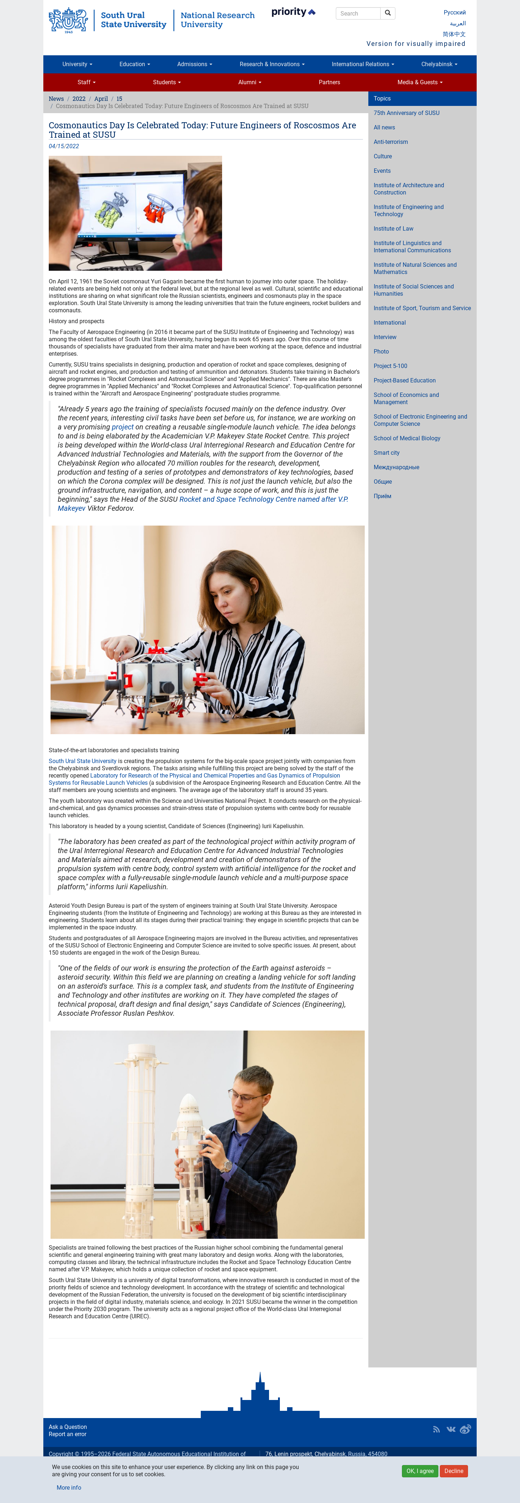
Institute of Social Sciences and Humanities (414, 290)
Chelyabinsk (439, 64)
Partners (329, 82)
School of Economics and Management (406, 398)
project (123, 427)
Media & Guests (420, 82)
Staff (87, 82)
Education (135, 64)
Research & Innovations (272, 64)
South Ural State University (83, 761)
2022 (79, 98)
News (56, 98)
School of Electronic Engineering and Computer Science (420, 420)
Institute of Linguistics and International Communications (412, 247)
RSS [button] (436, 1429)
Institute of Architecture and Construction (409, 189)
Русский (455, 12)
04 (52, 146)
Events (382, 170)
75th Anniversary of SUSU (406, 113)
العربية (458, 23)
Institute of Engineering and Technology (409, 211)
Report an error (67, 1434)
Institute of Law (393, 228)
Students (167, 82)
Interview (385, 337)
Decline (454, 1471)
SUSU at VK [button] (451, 1429)
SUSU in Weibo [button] (465, 1429)
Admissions (194, 64)
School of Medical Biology (407, 438)
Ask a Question (68, 1426)
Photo (381, 351)
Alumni (249, 82)
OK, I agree (420, 1471)
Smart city (387, 452)
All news (384, 127)
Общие (383, 481)
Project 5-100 (390, 366)
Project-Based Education (405, 380)
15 (119, 98)
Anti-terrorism (391, 141)
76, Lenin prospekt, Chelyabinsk (305, 1454)
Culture (383, 156)
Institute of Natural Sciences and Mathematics (415, 268)
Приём (382, 496)
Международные (396, 467)
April (101, 98)
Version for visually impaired (416, 43)
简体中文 (454, 34)
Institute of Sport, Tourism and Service (422, 308)
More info (69, 1487)
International (390, 322)
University (77, 64)
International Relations (363, 64)
